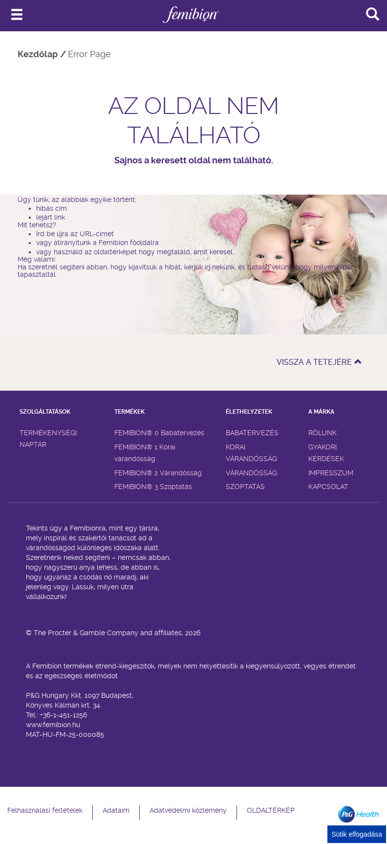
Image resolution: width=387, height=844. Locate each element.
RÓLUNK (322, 433)
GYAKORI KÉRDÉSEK (326, 453)
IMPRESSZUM (330, 473)
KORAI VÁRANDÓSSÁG (251, 453)
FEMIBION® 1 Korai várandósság (144, 453)
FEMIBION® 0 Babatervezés (159, 433)
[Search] (372, 13)
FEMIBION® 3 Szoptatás (153, 486)
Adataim (116, 810)
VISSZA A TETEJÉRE (319, 362)
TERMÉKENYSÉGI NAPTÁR (48, 438)
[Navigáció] (16, 15)
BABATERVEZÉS (252, 433)
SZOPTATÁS (245, 486)
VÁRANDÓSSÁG (251, 473)
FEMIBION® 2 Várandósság (158, 473)
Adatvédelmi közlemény (188, 810)
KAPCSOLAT (328, 486)
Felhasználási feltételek (45, 810)
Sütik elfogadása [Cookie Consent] (356, 834)
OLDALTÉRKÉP (271, 810)
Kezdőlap (38, 54)
